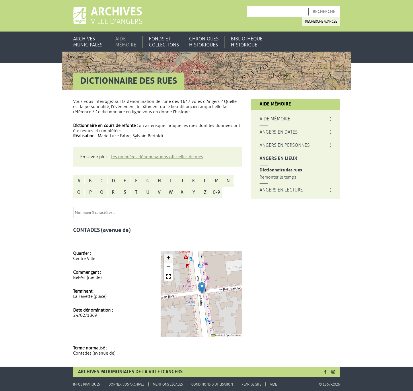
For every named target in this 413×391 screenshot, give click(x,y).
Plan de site (251, 384)
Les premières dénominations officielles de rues (157, 156)
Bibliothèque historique (246, 42)
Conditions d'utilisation (212, 384)
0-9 (216, 192)
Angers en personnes (285, 145)
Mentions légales (168, 384)
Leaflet (216, 335)
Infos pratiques (86, 384)
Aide (273, 384)
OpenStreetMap (233, 335)
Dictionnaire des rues (281, 170)
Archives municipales (87, 42)
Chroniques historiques (204, 42)
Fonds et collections (164, 42)
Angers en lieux (278, 158)
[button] (201, 288)
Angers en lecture (281, 190)
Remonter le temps (278, 177)
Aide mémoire (125, 42)
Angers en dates (279, 132)
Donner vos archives (126, 384)
